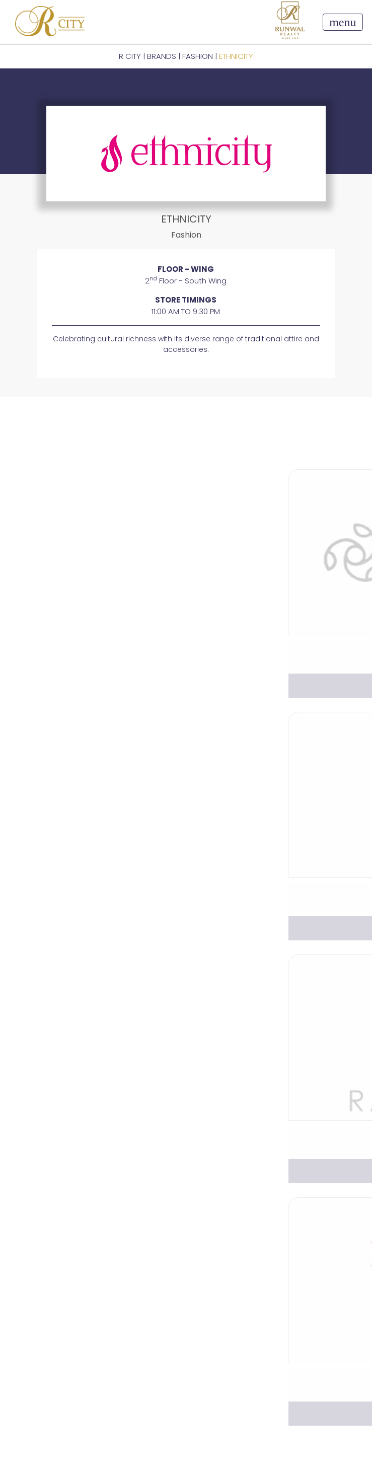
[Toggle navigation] (342, 22)
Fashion (197, 56)
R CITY (130, 56)
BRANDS (161, 56)
